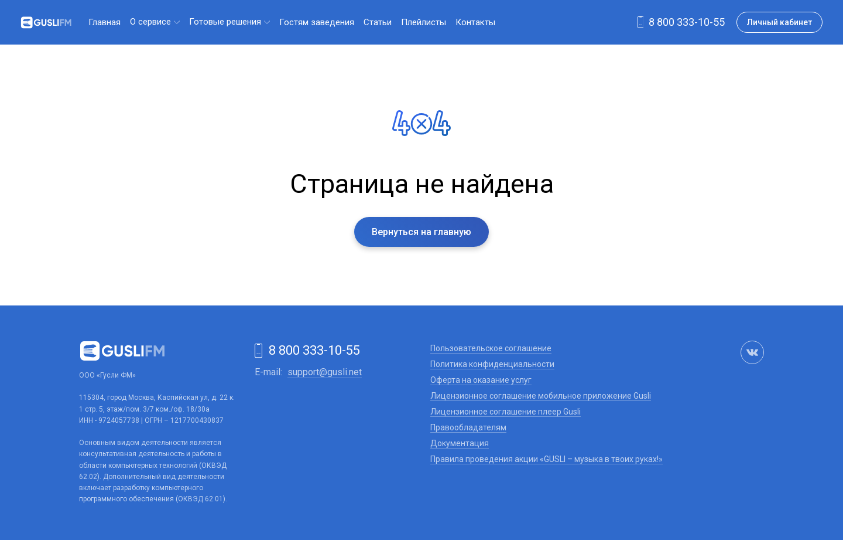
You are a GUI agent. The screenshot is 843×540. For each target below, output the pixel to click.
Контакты (475, 22)
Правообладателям (468, 427)
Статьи (378, 22)
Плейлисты (423, 22)
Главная (104, 22)
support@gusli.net (324, 372)
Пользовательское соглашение (490, 348)
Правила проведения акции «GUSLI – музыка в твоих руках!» (546, 459)
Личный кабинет (779, 22)
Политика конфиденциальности (492, 364)
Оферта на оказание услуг (481, 380)
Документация (459, 443)
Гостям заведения (316, 22)
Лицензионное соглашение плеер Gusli (505, 411)
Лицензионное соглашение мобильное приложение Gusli (540, 395)
